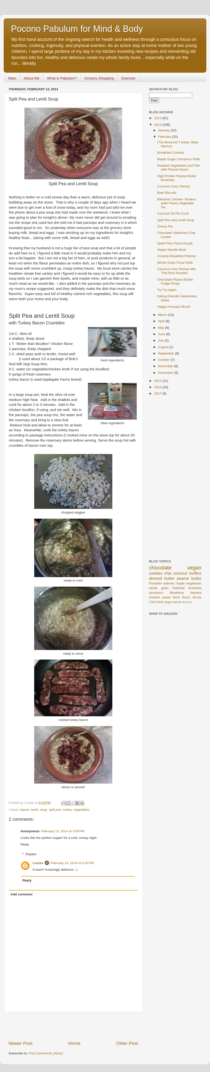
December (166, 373)
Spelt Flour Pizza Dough (175, 243)
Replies (31, 854)
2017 (158, 393)
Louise (38, 863)
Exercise (128, 78)
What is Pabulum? (62, 78)
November (166, 366)
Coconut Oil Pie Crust (173, 213)
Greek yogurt (164, 602)
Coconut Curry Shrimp (173, 186)
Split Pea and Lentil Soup (175, 220)
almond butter (161, 578)
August (163, 347)
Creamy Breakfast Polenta (176, 256)
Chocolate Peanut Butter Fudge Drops (175, 281)
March (163, 315)
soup (43, 809)
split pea (55, 809)
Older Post (127, 1043)
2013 (158, 118)
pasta (166, 597)
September (166, 353)
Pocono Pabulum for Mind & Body (77, 29)
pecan (178, 602)
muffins (195, 573)
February (165, 136)
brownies (194, 588)
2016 (158, 387)
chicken (154, 597)
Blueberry (177, 592)
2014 (158, 124)
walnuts (168, 583)
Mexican (187, 602)
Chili (152, 602)
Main (12, 78)
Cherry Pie (165, 226)
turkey (67, 809)
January (164, 130)
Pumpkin (155, 583)
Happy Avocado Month (173, 306)
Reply (25, 844)
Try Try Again (167, 290)
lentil (34, 809)
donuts (197, 597)
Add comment (21, 894)
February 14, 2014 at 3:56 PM (62, 831)
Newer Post (20, 1043)
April (162, 321)
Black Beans (181, 597)
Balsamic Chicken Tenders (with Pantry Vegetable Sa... (176, 203)
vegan (194, 568)
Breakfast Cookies (170, 152)
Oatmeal (178, 588)
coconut (180, 573)
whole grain (158, 588)
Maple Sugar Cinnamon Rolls (178, 159)
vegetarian (193, 583)
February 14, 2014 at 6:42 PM (72, 863)
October (164, 360)
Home (74, 1043)
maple (180, 583)
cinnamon (156, 592)
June (162, 334)
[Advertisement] (73, 1026)
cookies (155, 573)
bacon (24, 809)
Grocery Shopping (99, 78)
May (161, 328)
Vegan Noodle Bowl (171, 249)
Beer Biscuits (167, 192)
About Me (31, 78)
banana (195, 592)
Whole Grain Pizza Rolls (175, 262)
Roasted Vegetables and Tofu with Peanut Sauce (178, 167)
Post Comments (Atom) (46, 1053)
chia (167, 573)
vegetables (81, 809)
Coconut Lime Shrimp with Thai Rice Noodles (176, 271)
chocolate (160, 568)
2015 (158, 381)
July (161, 340)
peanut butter (189, 578)
